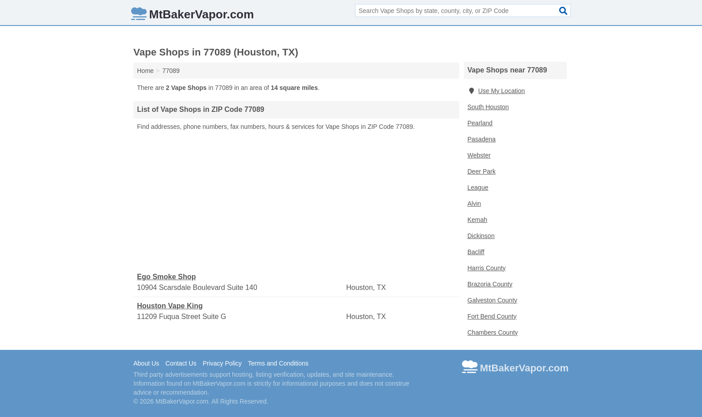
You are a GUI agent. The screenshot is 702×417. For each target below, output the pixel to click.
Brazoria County (489, 284)
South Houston (488, 107)
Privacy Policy (222, 363)
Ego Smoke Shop (166, 277)
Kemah (477, 219)
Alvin (474, 203)
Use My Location (496, 90)
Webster (479, 155)
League (477, 187)
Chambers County (492, 332)
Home (145, 70)
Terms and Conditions (278, 363)
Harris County (486, 268)
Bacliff (475, 251)
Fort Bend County (492, 316)
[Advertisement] (296, 201)
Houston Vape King (170, 306)
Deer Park (481, 171)
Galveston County (492, 300)
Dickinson (481, 235)
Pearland (479, 123)
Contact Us (180, 363)
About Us (146, 363)
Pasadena (481, 139)
